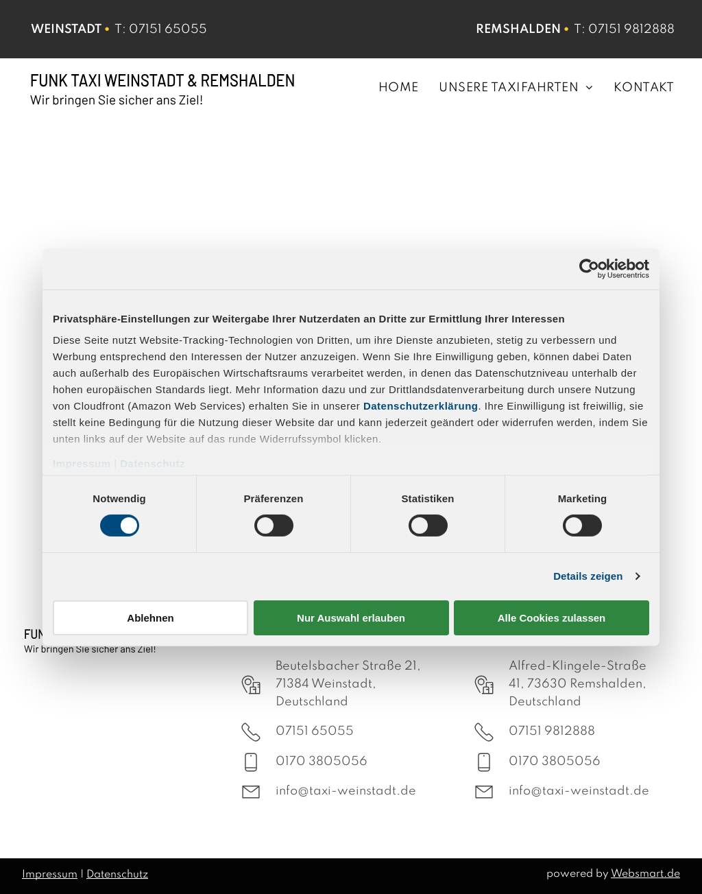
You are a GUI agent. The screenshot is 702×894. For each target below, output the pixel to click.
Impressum (82, 463)
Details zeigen (587, 576)
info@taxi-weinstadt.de (346, 791)
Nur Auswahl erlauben (351, 618)
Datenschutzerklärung (421, 406)
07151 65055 (168, 29)
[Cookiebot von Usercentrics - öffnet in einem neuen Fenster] (589, 268)
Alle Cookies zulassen (552, 618)
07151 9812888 (631, 29)
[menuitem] (388, 87)
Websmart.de (645, 874)
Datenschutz (152, 463)
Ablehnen (150, 618)
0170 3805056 (321, 761)
